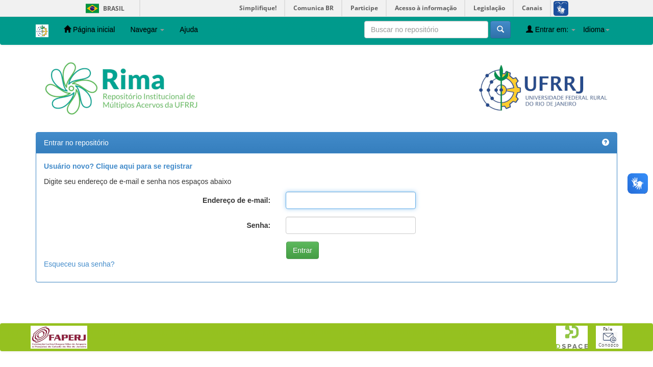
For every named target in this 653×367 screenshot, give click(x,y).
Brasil (103, 8)
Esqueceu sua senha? (79, 264)
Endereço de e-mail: (236, 200)
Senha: (258, 225)
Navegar (147, 29)
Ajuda (189, 29)
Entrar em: (550, 29)
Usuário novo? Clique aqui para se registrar (118, 166)
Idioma (596, 29)
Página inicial (89, 29)
